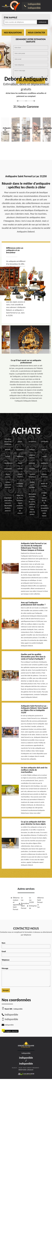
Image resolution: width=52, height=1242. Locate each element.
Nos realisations (13, 32)
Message (26, 977)
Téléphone (26, 962)
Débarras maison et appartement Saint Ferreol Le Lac (18, 903)
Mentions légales (26, 1070)
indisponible (34, 4)
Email (26, 953)
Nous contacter (36, 32)
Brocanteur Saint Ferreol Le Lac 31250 (27, 903)
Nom (26, 945)
